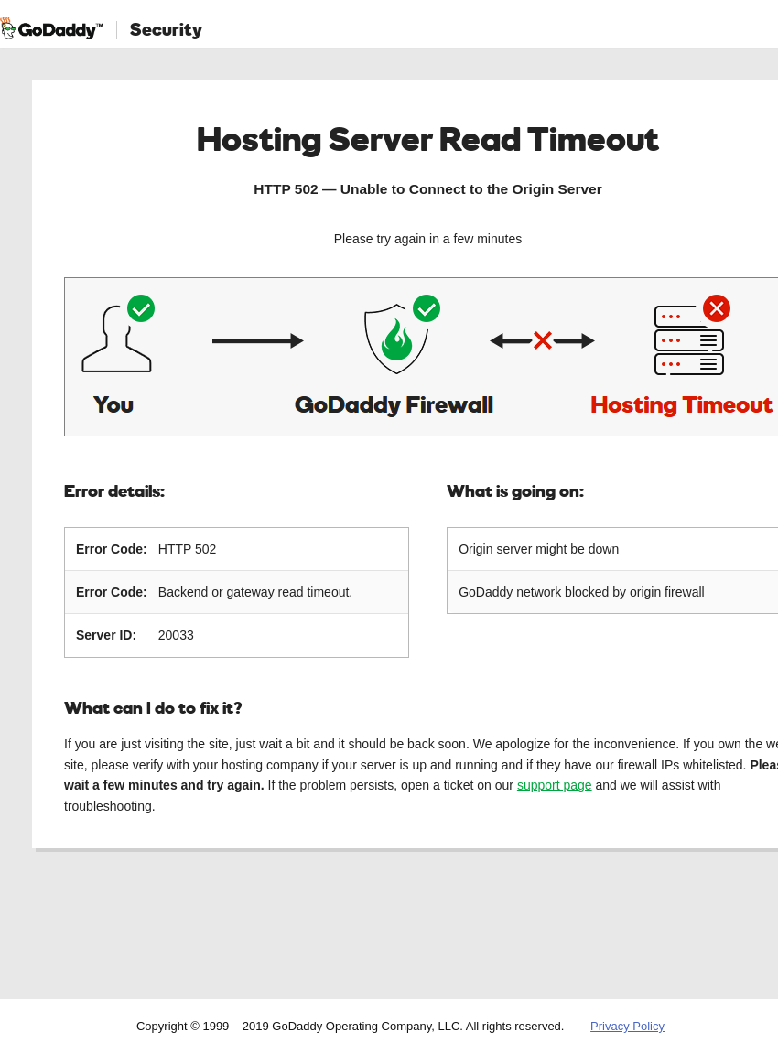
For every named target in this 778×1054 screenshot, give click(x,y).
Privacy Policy (627, 1026)
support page (554, 785)
